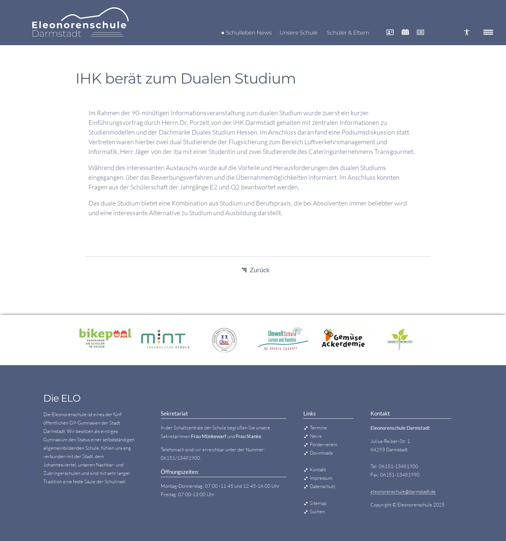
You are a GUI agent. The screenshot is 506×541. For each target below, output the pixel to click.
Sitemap (318, 503)
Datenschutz (323, 486)
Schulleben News (249, 32)
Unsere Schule (298, 32)
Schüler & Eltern (348, 32)
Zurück (259, 270)
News (315, 436)
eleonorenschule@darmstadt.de (403, 491)
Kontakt (318, 469)
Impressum (321, 478)
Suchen (317, 511)
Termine (318, 428)
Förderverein (323, 444)
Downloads (321, 453)
